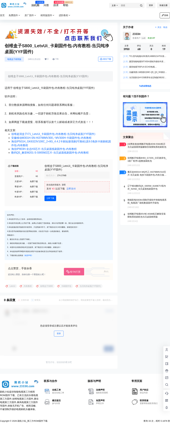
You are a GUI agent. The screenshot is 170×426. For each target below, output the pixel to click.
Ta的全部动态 (145, 86)
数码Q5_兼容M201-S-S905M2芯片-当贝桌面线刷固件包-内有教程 (50, 152)
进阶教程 (65, 15)
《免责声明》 (28, 255)
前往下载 (105, 59)
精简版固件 (48, 15)
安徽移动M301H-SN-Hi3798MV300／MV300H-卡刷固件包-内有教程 (51, 137)
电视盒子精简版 (14, 59)
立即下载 (50, 198)
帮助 (65, 4)
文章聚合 (128, 137)
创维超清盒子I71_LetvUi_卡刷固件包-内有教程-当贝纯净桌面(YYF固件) (53, 134)
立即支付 (71, 188)
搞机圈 (35, 4)
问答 (46, 5)
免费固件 (15, 15)
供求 (56, 4)
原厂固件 (31, 15)
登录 (151, 5)
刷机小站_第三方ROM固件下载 (32, 421)
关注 (158, 27)
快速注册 (164, 5)
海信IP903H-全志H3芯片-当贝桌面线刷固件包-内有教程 (44, 149)
